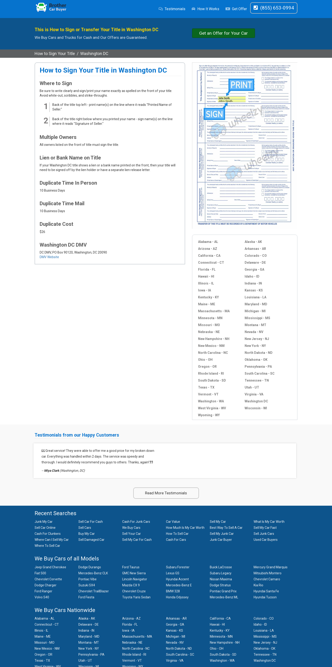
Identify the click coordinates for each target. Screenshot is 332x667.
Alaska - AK (253, 242)
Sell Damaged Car (91, 540)
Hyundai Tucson (265, 597)
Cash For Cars (176, 540)
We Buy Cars (131, 527)
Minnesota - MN (210, 318)
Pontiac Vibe (87, 579)
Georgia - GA (254, 269)
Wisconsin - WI (256, 408)
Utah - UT (252, 387)
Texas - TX (206, 387)
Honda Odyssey (177, 597)
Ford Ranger (43, 591)
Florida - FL (207, 269)
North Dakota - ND (259, 353)
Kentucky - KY (208, 297)
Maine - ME (206, 304)
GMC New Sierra (134, 573)
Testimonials (172, 9)
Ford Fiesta (86, 597)
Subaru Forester (178, 567)
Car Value (173, 521)
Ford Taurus (130, 567)
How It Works (205, 9)
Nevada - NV (254, 332)
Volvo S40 (42, 597)
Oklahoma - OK (256, 359)
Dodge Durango (89, 567)
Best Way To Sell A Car (226, 527)
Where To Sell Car (47, 546)
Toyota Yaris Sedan (136, 597)
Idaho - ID (252, 276)
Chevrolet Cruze (134, 591)
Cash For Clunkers (48, 533)
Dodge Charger (45, 585)
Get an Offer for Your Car (223, 33)
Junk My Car (44, 521)
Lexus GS (172, 573)
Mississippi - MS (257, 318)
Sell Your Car (131, 533)
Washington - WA (211, 401)
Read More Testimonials (166, 493)
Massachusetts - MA (214, 311)
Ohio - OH (205, 359)
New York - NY (255, 346)
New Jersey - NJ (257, 339)
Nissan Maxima (221, 579)
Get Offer (236, 9)
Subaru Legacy (220, 573)
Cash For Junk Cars (136, 521)
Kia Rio (258, 585)
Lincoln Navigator (134, 579)
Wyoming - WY (209, 415)
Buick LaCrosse (221, 567)
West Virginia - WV (212, 408)
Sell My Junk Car (222, 533)
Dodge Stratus (220, 585)
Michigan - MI (255, 311)
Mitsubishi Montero (268, 573)
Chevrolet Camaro (267, 579)
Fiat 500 (40, 573)
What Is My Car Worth (269, 521)
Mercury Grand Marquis (271, 567)
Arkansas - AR (255, 249)
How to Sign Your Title (55, 53)
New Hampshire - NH (213, 339)
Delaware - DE (255, 262)
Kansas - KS (254, 290)
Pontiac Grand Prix (223, 591)
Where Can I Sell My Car (52, 540)
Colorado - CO (256, 255)
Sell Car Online (45, 527)
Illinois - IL (206, 283)
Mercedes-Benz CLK (93, 573)
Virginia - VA (254, 394)
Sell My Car (218, 521)
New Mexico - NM (211, 346)
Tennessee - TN (257, 380)
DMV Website (49, 257)
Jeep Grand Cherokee (50, 567)
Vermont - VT (208, 394)
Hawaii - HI (206, 276)
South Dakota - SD (212, 380)
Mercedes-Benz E (179, 585)
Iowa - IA (204, 290)
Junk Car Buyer (221, 540)
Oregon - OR (207, 366)
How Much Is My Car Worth (185, 527)
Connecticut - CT (211, 262)
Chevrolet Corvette (48, 579)
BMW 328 (173, 591)
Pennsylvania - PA (258, 366)
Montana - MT (255, 325)
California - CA (209, 255)
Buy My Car (86, 533)
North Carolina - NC (213, 353)
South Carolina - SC (260, 373)
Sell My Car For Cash (137, 540)
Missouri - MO (209, 325)
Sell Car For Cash (90, 521)
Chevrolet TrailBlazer (93, 591)
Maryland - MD (256, 304)
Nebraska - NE (209, 332)
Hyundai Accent (177, 579)
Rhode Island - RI (211, 373)
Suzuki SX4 (86, 585)
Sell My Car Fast (265, 527)
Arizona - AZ (207, 249)
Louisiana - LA (255, 297)
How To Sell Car (177, 533)
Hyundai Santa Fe (266, 591)
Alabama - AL (208, 242)
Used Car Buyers (266, 540)
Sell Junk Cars (264, 533)
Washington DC (256, 401)
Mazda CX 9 (131, 585)
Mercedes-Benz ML (224, 597)
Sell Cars (84, 527)
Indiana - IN (253, 283)
